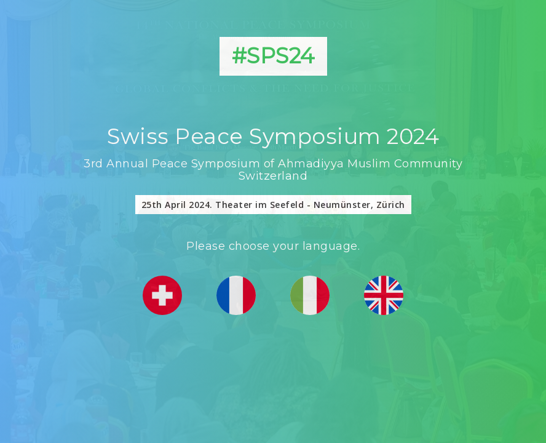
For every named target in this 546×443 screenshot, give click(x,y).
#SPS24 (273, 55)
